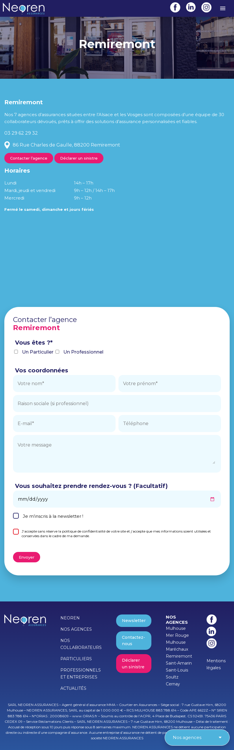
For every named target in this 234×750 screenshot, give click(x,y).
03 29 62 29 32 (21, 133)
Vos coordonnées (41, 370)
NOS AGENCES (76, 629)
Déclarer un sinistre (79, 158)
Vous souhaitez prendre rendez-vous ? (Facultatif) (91, 485)
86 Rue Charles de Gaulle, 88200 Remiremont (66, 145)
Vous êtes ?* (34, 342)
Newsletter (134, 620)
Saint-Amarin (179, 663)
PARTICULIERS (76, 658)
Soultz (172, 677)
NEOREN (70, 618)
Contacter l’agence (28, 158)
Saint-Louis (177, 670)
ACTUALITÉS (73, 688)
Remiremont (179, 656)
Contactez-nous (133, 640)
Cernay (173, 684)
